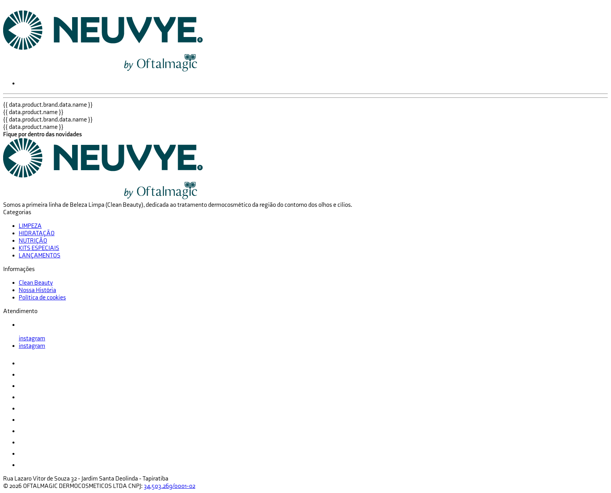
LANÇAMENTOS (39, 255)
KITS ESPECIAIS (39, 248)
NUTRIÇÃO (33, 241)
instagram (32, 338)
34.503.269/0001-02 (169, 486)
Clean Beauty (36, 283)
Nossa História (37, 290)
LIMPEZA (30, 226)
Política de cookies (42, 297)
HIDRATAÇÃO (37, 233)
